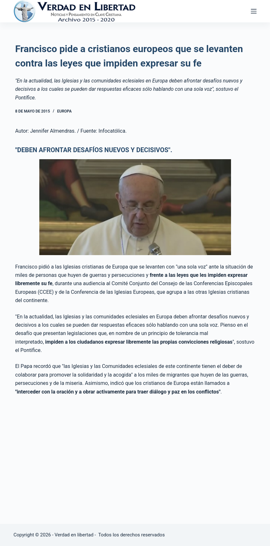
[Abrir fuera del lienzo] (254, 11)
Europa (64, 111)
